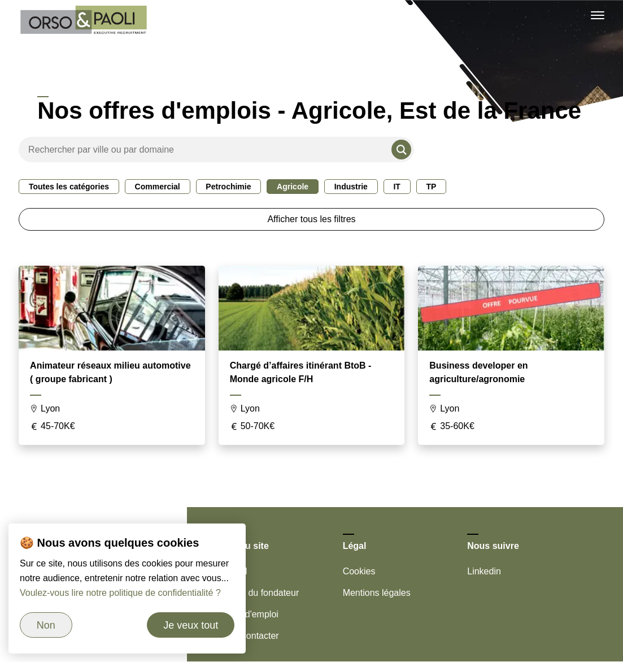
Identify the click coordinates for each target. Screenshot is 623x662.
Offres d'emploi (248, 614)
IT (396, 186)
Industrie (351, 186)
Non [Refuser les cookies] (46, 625)
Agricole (292, 186)
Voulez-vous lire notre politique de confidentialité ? (120, 593)
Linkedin (484, 571)
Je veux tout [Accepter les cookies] (190, 625)
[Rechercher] (401, 149)
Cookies (359, 571)
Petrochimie (228, 186)
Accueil (232, 571)
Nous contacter (248, 636)
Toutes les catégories (69, 186)
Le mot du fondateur (258, 593)
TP (431, 186)
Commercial (157, 186)
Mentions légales (377, 593)
